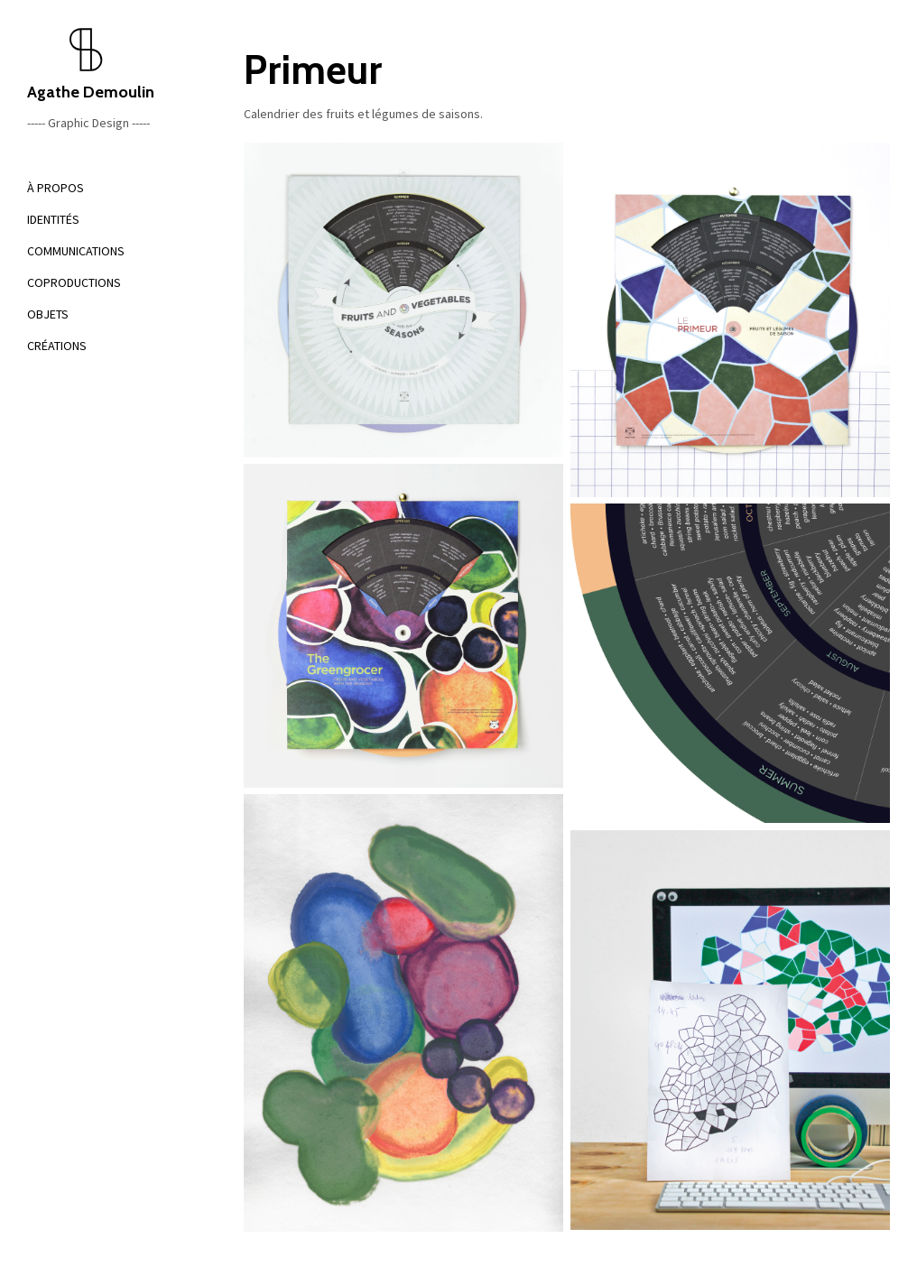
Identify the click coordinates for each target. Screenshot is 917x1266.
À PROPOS (55, 188)
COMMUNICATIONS (76, 251)
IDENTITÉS (53, 219)
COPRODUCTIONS (74, 282)
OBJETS (48, 314)
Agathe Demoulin (108, 64)
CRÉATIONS (57, 345)
